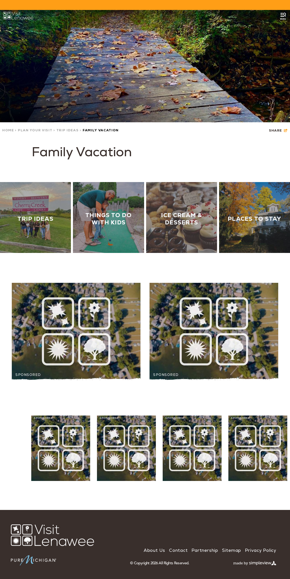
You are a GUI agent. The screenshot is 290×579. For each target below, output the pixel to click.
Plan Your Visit (36, 130)
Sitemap (231, 550)
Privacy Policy (260, 550)
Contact (178, 550)
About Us (154, 550)
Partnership (204, 550)
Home (9, 130)
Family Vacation (101, 130)
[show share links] (278, 130)
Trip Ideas (69, 130)
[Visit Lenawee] (18, 15)
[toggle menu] (283, 16)
